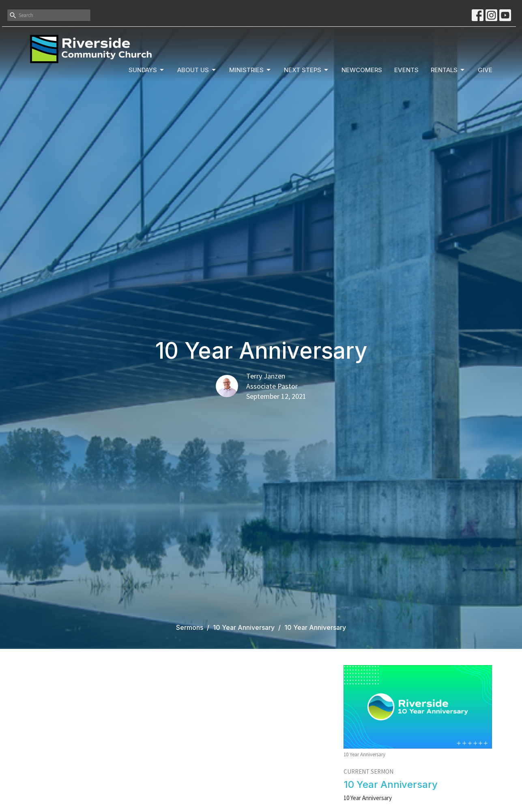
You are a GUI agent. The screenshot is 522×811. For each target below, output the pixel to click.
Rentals (448, 70)
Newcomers (362, 70)
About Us (197, 70)
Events (406, 70)
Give (485, 70)
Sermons (189, 627)
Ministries (250, 70)
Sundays (147, 70)
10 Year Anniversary (244, 627)
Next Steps (306, 70)
